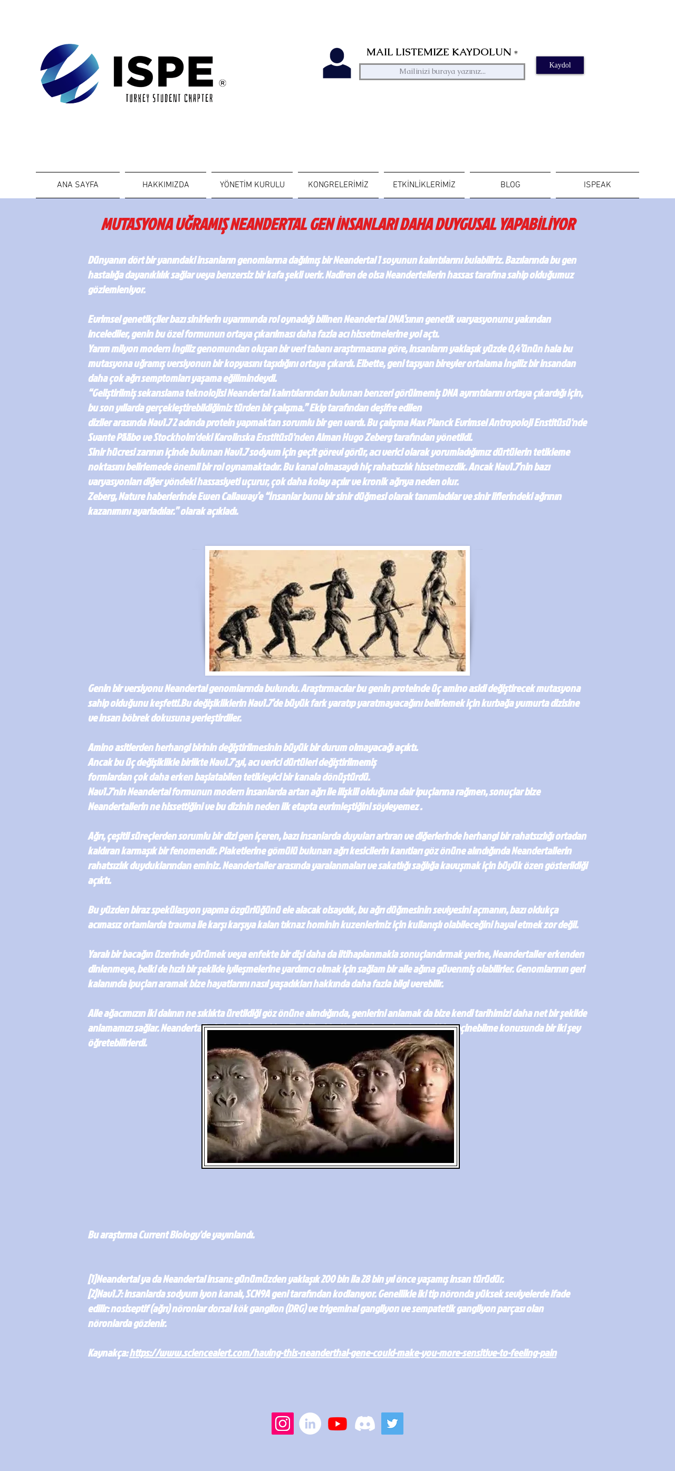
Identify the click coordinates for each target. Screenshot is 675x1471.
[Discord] (365, 1423)
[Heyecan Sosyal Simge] (392, 1423)
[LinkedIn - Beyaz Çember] (310, 1423)
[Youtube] (337, 1423)
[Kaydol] (560, 65)
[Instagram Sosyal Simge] (283, 1423)
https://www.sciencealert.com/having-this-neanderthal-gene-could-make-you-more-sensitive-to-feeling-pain (342, 1352)
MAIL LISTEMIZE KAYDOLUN (439, 52)
